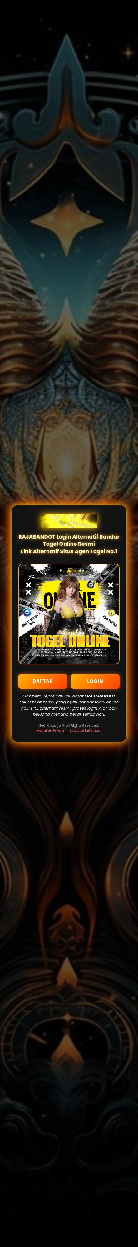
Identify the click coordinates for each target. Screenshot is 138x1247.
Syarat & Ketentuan (85, 730)
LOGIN (95, 681)
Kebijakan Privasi (49, 730)
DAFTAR (42, 681)
